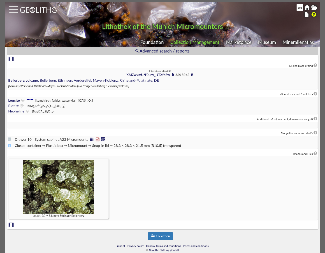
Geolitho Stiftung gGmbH (164, 250)
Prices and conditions (196, 246)
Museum (267, 42)
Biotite (13, 105)
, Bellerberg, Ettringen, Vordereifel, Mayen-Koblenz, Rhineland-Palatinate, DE (83, 80)
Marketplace (238, 42)
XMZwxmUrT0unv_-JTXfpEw (148, 75)
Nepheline (16, 111)
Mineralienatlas (298, 42)
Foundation (152, 42)
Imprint (120, 246)
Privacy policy (136, 246)
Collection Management (195, 42)
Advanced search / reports (162, 50)
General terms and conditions (163, 246)
